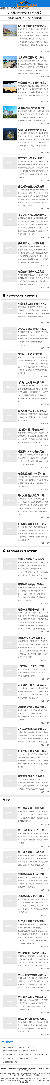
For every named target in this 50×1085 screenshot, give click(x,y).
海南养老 (15, 1080)
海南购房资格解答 (14, 1078)
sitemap (40, 1068)
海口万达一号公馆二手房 (30, 1051)
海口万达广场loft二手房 (9, 1054)
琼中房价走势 (9, 1080)
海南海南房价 (28, 1073)
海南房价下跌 (30, 1078)
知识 (23, 1070)
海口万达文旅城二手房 (25, 1054)
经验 (26, 1070)
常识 (29, 1070)
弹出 (46, 3)
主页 (3, 3)
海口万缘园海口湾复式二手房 (11, 1051)
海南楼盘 (31, 1075)
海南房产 (13, 1073)
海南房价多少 (29, 1080)
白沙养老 (21, 1080)
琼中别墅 (36, 1078)
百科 (20, 1070)
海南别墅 (22, 1078)
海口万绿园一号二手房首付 (27, 1047)
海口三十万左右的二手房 (10, 1058)
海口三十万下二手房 (41, 1054)
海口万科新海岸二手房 (9, 1047)
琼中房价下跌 (44, 1078)
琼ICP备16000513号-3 (30, 1068)
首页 (8, 8)
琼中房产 (35, 1080)
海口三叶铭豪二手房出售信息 (28, 1058)
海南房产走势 (5, 1078)
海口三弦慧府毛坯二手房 (10, 1062)
